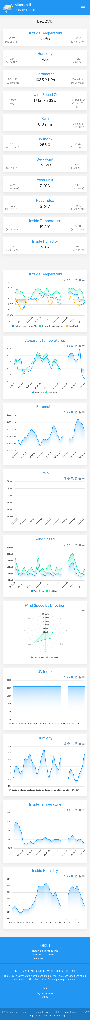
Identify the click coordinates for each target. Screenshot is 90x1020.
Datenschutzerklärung (53, 1015)
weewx (49, 1012)
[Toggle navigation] (82, 7)
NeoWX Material (72, 1012)
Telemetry (37, 958)
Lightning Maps (45, 993)
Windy (45, 996)
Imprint (33, 1015)
